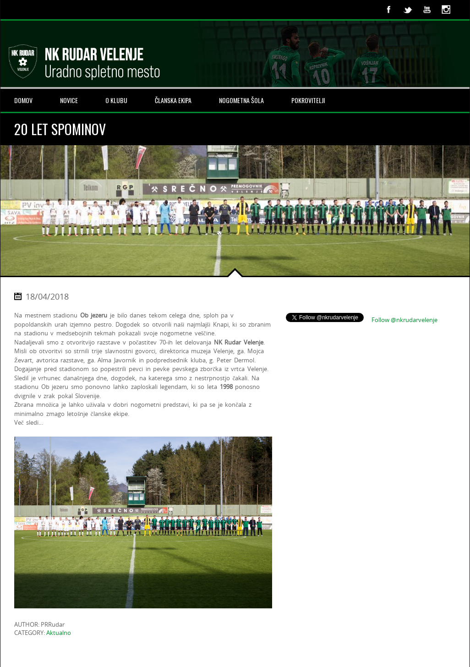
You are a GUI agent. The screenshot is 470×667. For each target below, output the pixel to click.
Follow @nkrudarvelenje (404, 320)
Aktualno (58, 633)
